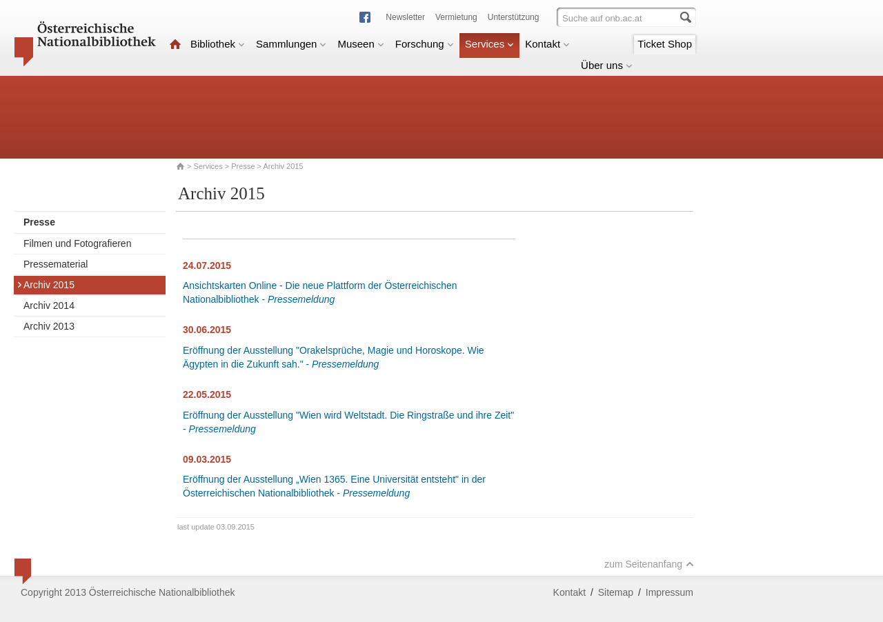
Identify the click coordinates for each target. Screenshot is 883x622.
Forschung (424, 44)
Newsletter (405, 17)
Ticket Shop (664, 44)
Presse (243, 166)
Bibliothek (217, 44)
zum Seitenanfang (649, 564)
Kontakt (547, 44)
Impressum (669, 592)
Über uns (607, 65)
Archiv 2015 (46, 284)
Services (490, 44)
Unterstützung (513, 17)
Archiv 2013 (49, 326)
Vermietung (456, 17)
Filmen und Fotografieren (77, 243)
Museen (360, 44)
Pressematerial (55, 264)
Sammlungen (291, 44)
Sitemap (615, 592)
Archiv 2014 (49, 305)
